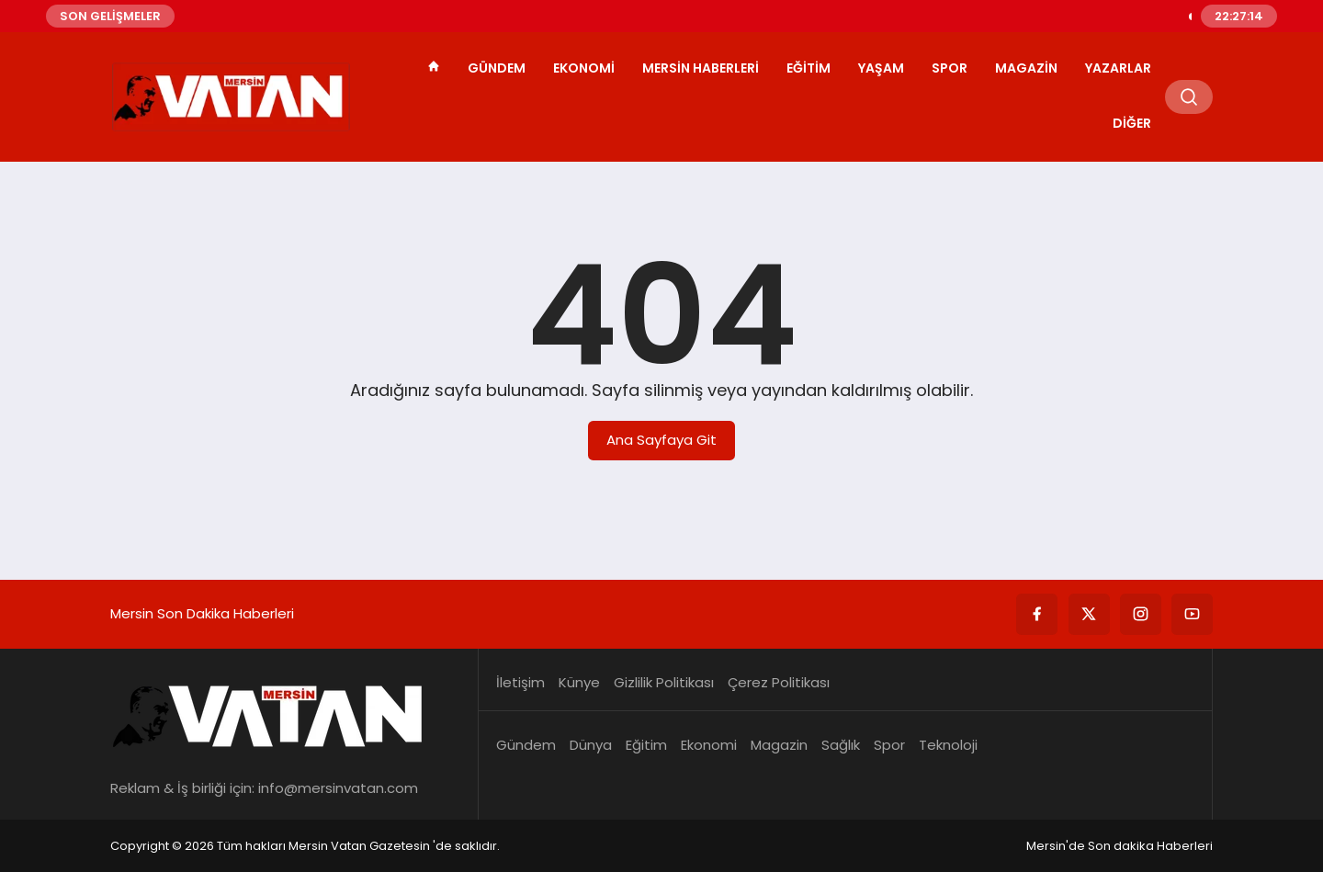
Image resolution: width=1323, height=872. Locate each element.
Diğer (1132, 123)
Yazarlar (1118, 68)
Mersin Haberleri (700, 68)
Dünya (591, 744)
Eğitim (808, 68)
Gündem (497, 68)
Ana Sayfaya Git (661, 439)
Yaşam (881, 68)
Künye (579, 682)
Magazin (1026, 68)
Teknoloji (948, 744)
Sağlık (840, 744)
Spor (949, 68)
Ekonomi (584, 68)
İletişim (520, 682)
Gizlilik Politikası (664, 682)
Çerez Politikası (779, 682)
